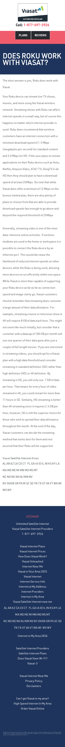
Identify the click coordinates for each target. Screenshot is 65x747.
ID (39, 463)
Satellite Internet (20, 458)
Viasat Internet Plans (32, 546)
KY (54, 463)
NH (18, 476)
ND (9, 476)
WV (5, 490)
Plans (23, 35)
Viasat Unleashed (32, 561)
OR (17, 483)
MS (31, 470)
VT (51, 483)
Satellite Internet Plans (33, 653)
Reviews (40, 35)
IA (36, 463)
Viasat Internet (32, 576)
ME (14, 470)
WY (9, 490)
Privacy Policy (33, 681)
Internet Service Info (32, 581)
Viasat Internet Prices (33, 551)
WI (60, 483)
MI (17, 470)
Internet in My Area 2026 (32, 636)
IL (43, 463)
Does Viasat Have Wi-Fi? (32, 658)
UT (43, 483)
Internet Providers (32, 591)
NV (30, 476)
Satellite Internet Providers (32, 648)
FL (29, 463)
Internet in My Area (32, 596)
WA (56, 483)
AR (8, 463)
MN (22, 470)
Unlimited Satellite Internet (32, 523)
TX (39, 483)
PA (21, 483)
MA (5, 470)
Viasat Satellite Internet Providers (32, 528)
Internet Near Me (32, 566)
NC (4, 476)
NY (4, 483)
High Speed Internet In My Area (32, 703)
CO (20, 463)
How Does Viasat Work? (32, 556)
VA (47, 483)
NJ (21, 476)
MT (36, 470)
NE (13, 476)
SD (31, 483)
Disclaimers (34, 686)
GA (33, 463)
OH (9, 483)
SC (27, 483)
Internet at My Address (32, 586)
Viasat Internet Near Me (34, 676)
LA (58, 463)
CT (24, 463)
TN (36, 483)
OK (12, 483)
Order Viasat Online (32, 708)
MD (9, 470)
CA (16, 463)
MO (27, 470)
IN (46, 463)
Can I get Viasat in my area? (32, 698)
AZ (12, 463)
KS (50, 463)
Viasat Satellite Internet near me (32, 601)
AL (4, 463)
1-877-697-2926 (36, 25)
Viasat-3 (32, 663)
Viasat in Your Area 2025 (32, 571)
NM (26, 476)
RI (24, 483)
